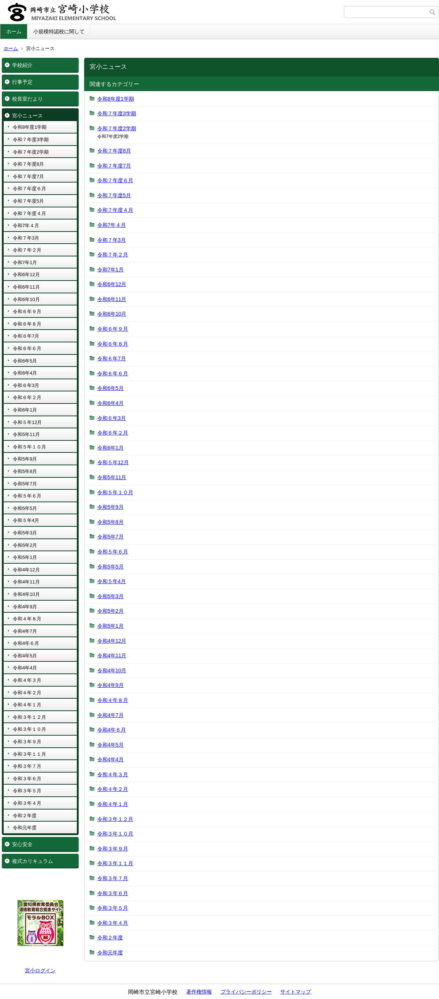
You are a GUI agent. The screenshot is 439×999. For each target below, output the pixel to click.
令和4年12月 (26, 569)
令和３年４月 (27, 803)
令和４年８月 (27, 618)
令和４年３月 (27, 680)
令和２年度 (25, 815)
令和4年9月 (25, 606)
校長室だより (27, 99)
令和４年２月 (27, 692)
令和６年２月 (27, 397)
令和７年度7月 (28, 176)
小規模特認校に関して (59, 31)
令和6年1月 (25, 410)
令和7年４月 (26, 225)
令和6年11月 (26, 287)
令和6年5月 (25, 361)
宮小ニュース (27, 116)
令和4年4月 (25, 668)
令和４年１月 (27, 704)
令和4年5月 (25, 655)
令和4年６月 (26, 643)
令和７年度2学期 (31, 152)
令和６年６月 (27, 348)
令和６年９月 (27, 311)
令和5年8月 (25, 471)
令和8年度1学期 (29, 127)
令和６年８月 (27, 324)
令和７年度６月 (29, 188)
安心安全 (22, 844)
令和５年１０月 (29, 447)
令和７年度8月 (28, 164)
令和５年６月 (27, 496)
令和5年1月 (25, 557)
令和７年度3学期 (31, 139)
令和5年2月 (25, 545)
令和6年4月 (25, 373)
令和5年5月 (25, 508)
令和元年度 (25, 827)
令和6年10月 (26, 299)
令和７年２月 (27, 250)
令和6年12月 (26, 274)
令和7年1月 (25, 262)
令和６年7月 (26, 336)
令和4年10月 (26, 594)
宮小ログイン (40, 970)
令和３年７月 (27, 766)
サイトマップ (295, 992)
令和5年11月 (26, 434)
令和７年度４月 (29, 213)
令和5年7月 (25, 484)
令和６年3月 (26, 385)
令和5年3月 (25, 533)
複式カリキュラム (32, 861)
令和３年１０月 (29, 729)
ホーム (14, 31)
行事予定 (22, 82)
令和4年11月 (26, 582)
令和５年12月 (27, 422)
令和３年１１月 (29, 754)
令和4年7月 (25, 631)
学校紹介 (22, 65)
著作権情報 (199, 992)
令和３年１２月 (29, 717)
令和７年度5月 (28, 201)
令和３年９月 (27, 741)
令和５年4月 (26, 520)
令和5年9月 (25, 459)
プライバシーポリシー (246, 992)
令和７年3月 (26, 238)
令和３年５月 (27, 790)
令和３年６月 (27, 778)
